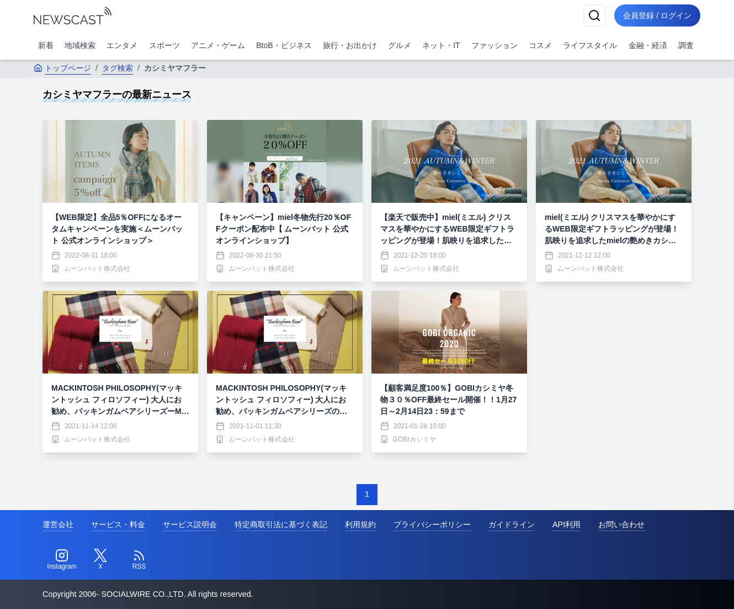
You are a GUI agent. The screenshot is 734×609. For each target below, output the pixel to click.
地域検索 (80, 45)
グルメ (399, 45)
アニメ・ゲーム (218, 45)
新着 (46, 45)
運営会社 (57, 524)
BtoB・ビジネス (283, 45)
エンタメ (122, 45)
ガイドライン (511, 524)
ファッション (494, 45)
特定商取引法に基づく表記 (281, 524)
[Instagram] (61, 560)
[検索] (594, 15)
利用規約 (360, 524)
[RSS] (139, 560)
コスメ (540, 45)
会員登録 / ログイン (657, 15)
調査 (686, 45)
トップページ (62, 68)
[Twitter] (100, 560)
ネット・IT (441, 45)
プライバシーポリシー (432, 524)
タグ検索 (117, 68)
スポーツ (164, 45)
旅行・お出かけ (350, 45)
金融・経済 (648, 45)
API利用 (566, 524)
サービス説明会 (190, 524)
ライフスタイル (590, 45)
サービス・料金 (118, 524)
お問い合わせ (621, 524)
